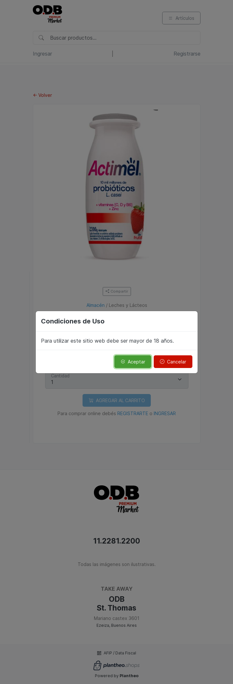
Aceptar (133, 361)
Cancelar (173, 361)
